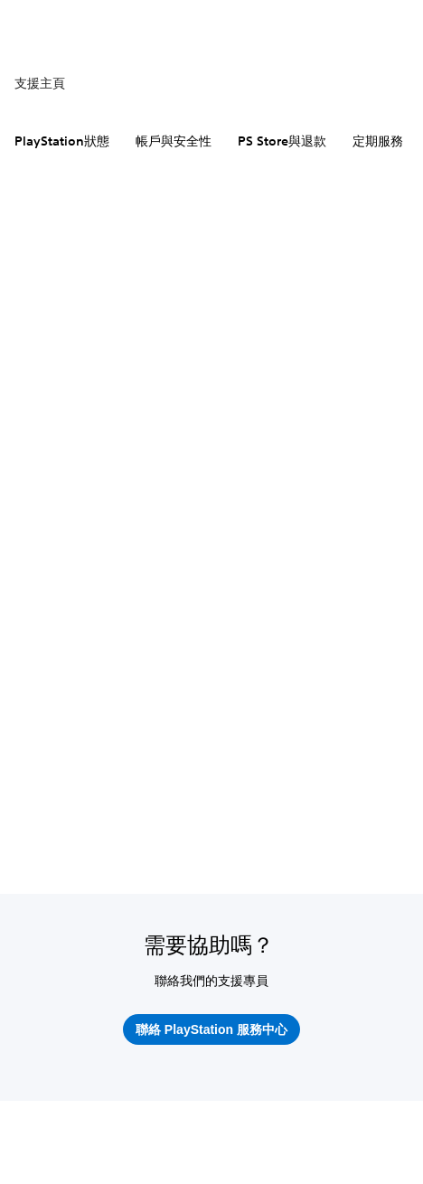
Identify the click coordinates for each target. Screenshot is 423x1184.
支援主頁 (39, 83)
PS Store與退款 (282, 141)
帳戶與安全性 (174, 141)
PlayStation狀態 (61, 141)
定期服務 (377, 141)
